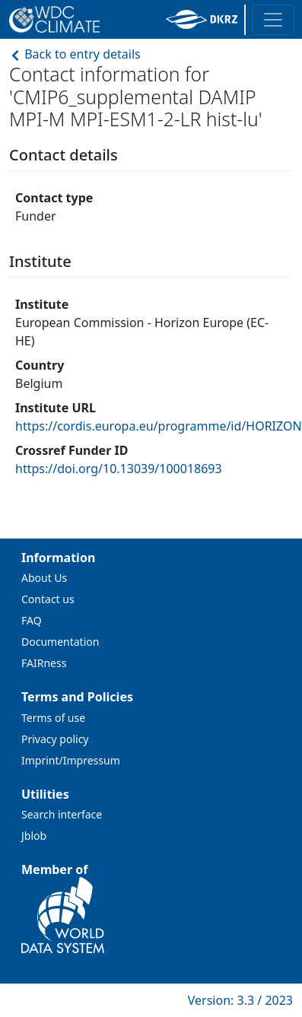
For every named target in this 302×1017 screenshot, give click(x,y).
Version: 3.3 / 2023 (240, 1000)
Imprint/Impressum (70, 760)
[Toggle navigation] (273, 20)
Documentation (60, 641)
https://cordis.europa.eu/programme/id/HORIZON (158, 426)
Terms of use (53, 717)
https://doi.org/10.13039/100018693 (118, 468)
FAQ (31, 620)
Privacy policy (55, 739)
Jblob (33, 835)
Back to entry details (75, 54)
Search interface (61, 814)
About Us (44, 577)
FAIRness (43, 663)
